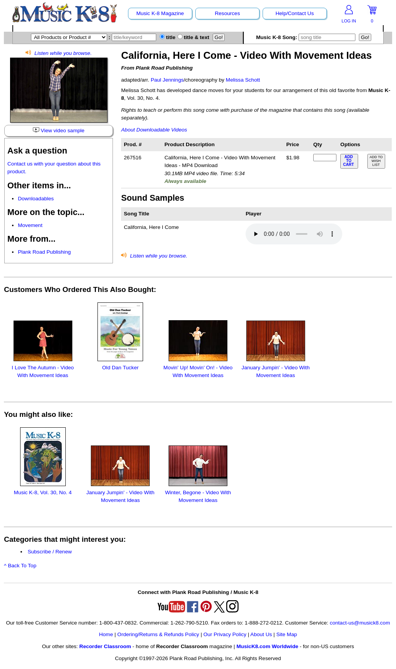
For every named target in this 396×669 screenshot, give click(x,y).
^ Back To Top (20, 565)
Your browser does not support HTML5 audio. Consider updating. (294, 234)
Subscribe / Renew (49, 552)
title (168, 37)
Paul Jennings (167, 80)
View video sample (58, 130)
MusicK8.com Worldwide (267, 646)
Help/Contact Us (294, 13)
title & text (194, 37)
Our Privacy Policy (224, 634)
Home (106, 634)
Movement (30, 225)
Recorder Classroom (105, 646)
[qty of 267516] (324, 157)
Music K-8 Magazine (160, 13)
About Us (261, 634)
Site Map (286, 634)
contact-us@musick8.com (360, 623)
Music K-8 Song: (306, 37)
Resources (227, 13)
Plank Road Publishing (44, 252)
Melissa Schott (243, 80)
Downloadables (36, 198)
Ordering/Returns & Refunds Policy (158, 634)
